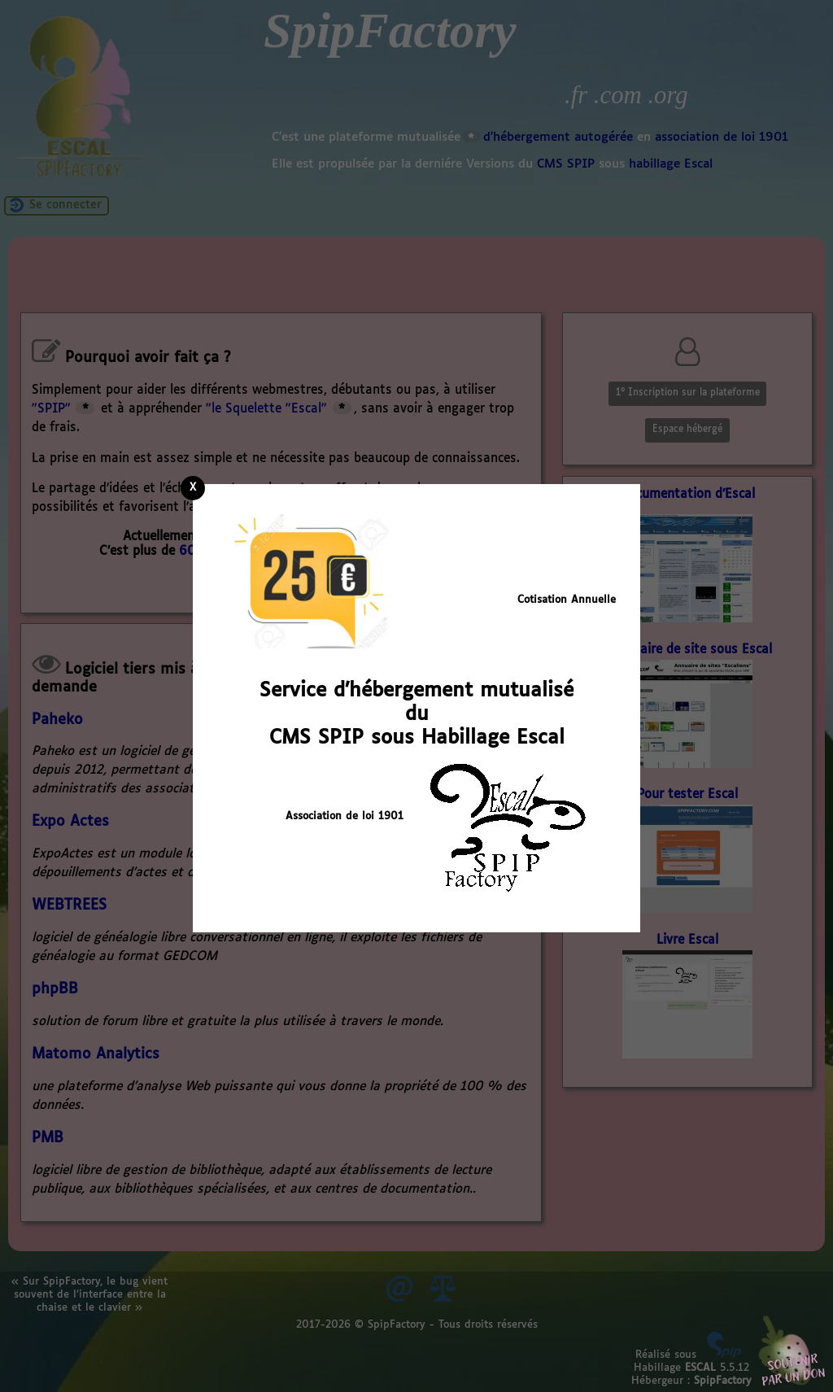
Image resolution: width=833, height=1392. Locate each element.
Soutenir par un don (792, 1351)
